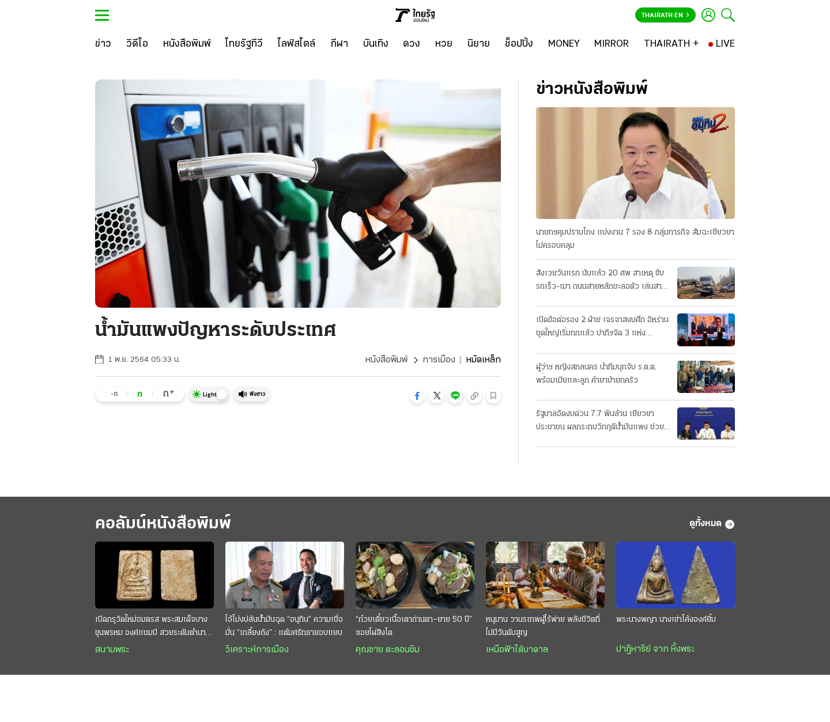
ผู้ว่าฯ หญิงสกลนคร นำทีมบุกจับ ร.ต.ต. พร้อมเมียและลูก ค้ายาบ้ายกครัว (596, 374)
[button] (417, 395)
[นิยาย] (478, 44)
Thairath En (665, 15)
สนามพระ (112, 650)
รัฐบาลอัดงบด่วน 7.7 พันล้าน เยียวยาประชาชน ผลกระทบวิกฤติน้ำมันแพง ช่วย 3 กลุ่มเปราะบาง (600, 422)
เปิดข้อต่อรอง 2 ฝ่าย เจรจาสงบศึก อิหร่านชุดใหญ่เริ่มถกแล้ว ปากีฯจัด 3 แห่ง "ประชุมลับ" (602, 328)
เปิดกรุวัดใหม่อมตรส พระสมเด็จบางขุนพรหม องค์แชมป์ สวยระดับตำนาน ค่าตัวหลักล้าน (152, 627)
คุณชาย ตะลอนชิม (388, 650)
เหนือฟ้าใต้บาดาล (517, 650)
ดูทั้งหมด (712, 524)
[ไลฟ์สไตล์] (296, 44)
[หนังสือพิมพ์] (187, 44)
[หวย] (443, 44)
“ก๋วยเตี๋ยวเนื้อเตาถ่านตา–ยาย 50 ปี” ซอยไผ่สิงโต (414, 626)
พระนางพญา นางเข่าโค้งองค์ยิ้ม (666, 619)
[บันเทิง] (375, 44)
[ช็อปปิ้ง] (519, 44)
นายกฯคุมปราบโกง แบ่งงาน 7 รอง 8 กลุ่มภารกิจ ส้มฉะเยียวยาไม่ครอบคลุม (635, 239)
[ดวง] (411, 44)
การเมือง (438, 360)
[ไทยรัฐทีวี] (244, 44)
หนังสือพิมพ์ (386, 360)
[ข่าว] (103, 44)
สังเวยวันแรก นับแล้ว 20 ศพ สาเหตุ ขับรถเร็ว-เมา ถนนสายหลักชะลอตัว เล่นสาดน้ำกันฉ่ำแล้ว (601, 281)
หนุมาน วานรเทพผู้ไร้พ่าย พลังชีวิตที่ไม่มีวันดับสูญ (543, 626)
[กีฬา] (339, 44)
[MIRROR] (611, 44)
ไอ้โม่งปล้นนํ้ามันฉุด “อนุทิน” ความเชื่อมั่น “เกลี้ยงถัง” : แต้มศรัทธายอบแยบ (284, 626)
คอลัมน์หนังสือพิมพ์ (163, 524)
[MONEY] (564, 44)
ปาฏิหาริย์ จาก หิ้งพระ (655, 649)
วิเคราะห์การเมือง (257, 650)
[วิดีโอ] (137, 44)
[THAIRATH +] (671, 44)
